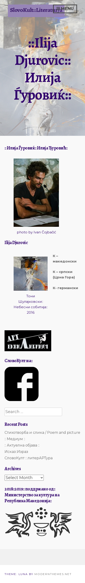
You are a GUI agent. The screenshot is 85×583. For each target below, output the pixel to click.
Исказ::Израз (16, 451)
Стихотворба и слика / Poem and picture (42, 432)
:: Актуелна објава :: (22, 445)
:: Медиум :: (15, 439)
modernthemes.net (53, 574)
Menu (65, 8)
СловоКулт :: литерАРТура (29, 458)
